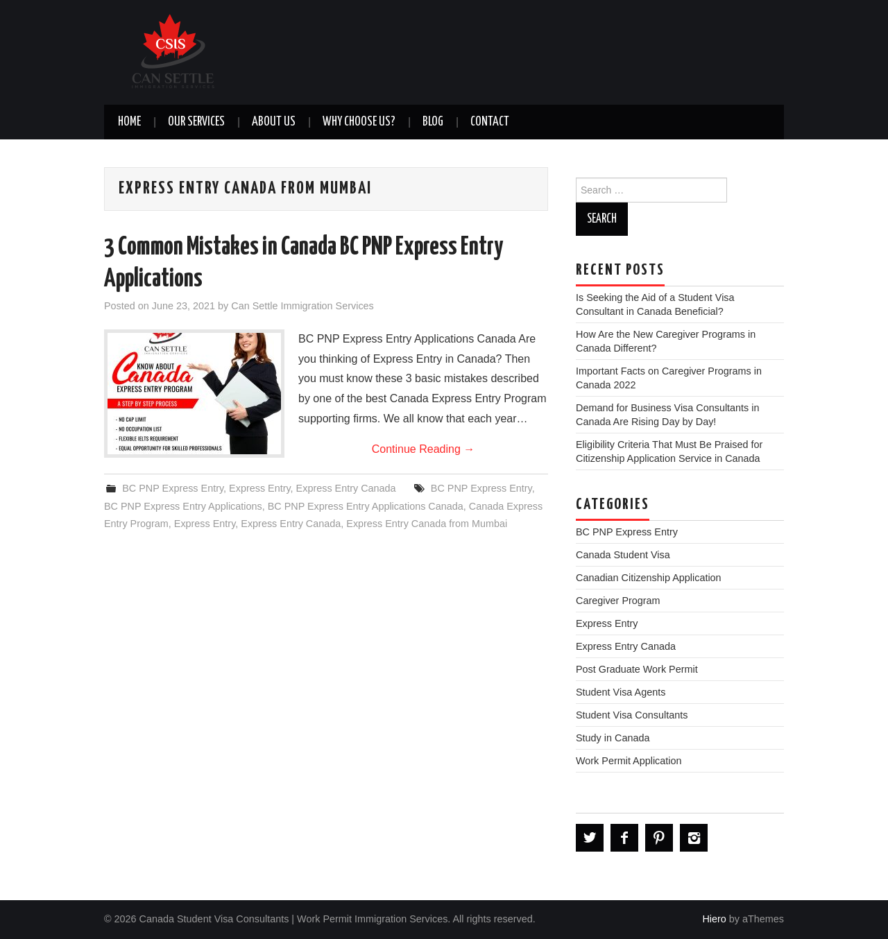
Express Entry (260, 488)
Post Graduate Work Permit (637, 669)
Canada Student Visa (623, 554)
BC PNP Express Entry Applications (183, 506)
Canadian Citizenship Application (649, 577)
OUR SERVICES (196, 122)
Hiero (714, 918)
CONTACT (489, 122)
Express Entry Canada (346, 488)
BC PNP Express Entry (172, 488)
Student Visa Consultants (632, 715)
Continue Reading (423, 449)
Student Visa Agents (620, 692)
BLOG (432, 122)
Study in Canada (612, 737)
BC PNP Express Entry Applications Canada (365, 506)
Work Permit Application (629, 760)
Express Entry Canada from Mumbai (426, 523)
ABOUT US (274, 122)
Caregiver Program (618, 600)
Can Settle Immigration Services (302, 305)
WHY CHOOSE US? (359, 122)
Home (129, 122)
